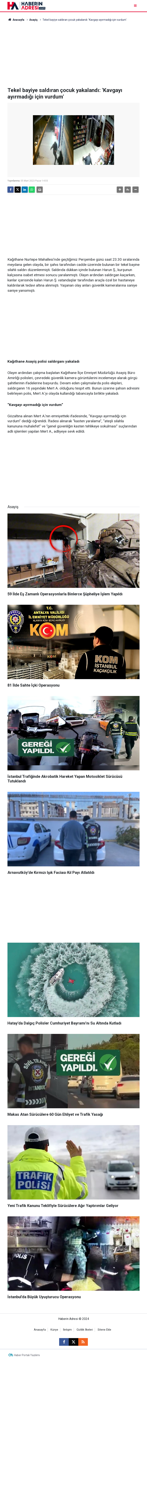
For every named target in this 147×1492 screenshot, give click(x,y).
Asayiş (33, 19)
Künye (54, 1329)
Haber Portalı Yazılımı (27, 1355)
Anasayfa (15, 19)
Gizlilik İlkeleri (85, 1329)
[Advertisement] (73, 54)
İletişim (67, 1329)
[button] (120, 189)
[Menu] (135, 5)
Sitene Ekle (104, 1329)
